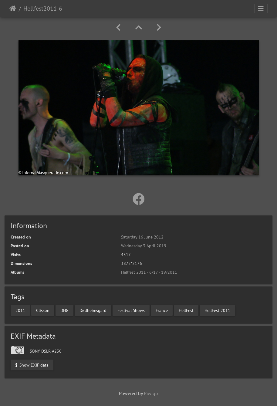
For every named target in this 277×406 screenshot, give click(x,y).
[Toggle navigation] (261, 8)
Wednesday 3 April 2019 (143, 246)
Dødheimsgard (92, 310)
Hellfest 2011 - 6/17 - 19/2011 (149, 272)
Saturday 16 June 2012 (142, 237)
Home (12, 8)
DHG (64, 310)
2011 (20, 310)
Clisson (42, 310)
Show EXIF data (32, 364)
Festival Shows (131, 310)
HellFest (186, 310)
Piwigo (151, 393)
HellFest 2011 (217, 310)
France (162, 310)
